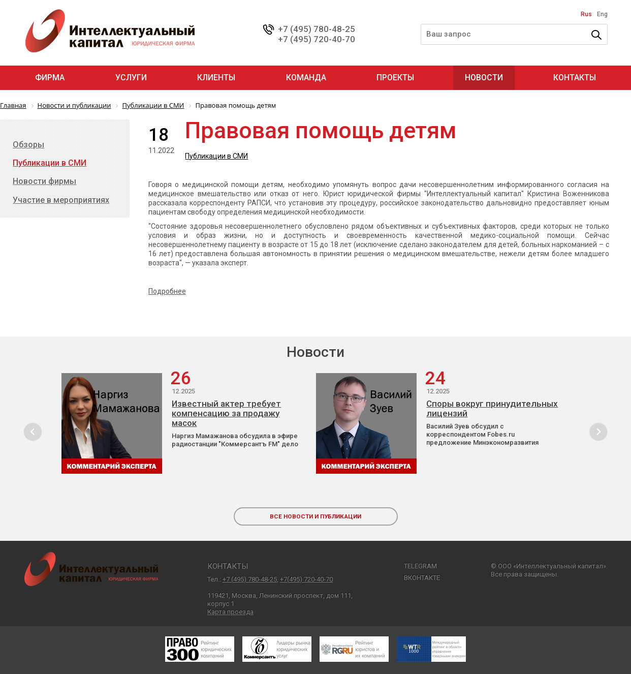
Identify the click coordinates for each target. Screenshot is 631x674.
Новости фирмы (44, 181)
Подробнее (167, 291)
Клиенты (216, 77)
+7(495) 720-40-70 (306, 579)
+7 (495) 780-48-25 (316, 29)
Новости (484, 77)
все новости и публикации (315, 516)
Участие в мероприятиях (61, 200)
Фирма (50, 77)
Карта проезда (230, 612)
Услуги (131, 77)
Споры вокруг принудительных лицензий (492, 408)
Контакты (574, 77)
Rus (586, 14)
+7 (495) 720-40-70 (316, 39)
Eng (602, 14)
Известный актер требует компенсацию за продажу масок (226, 413)
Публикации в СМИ (216, 156)
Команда (306, 77)
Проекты (395, 77)
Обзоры (28, 144)
